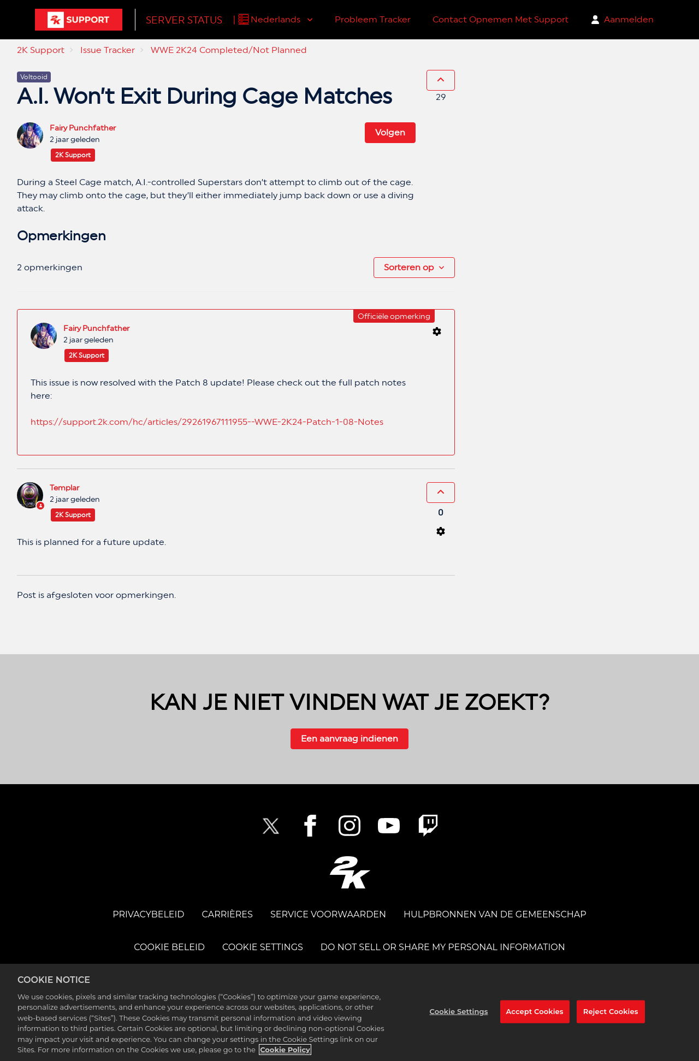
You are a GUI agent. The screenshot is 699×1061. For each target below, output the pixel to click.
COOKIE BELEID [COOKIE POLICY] (169, 947)
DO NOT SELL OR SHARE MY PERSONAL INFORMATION (443, 947)
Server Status (184, 20)
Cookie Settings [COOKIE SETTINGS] (262, 947)
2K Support (40, 50)
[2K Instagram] (349, 826)
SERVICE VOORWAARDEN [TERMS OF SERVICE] (328, 914)
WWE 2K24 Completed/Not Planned (229, 50)
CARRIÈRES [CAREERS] (227, 914)
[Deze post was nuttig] (440, 80)
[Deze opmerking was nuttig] (440, 492)
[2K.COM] (349, 872)
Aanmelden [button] (629, 19)
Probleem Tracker (373, 19)
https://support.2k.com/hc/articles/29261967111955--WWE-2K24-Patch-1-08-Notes (207, 422)
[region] (349, 1012)
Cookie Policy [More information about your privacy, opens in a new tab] (285, 1049)
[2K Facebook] (310, 826)
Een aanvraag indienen (349, 738)
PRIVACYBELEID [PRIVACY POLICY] (148, 914)
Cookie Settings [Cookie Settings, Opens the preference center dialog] (459, 1011)
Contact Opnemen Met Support (500, 19)
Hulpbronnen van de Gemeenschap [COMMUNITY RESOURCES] (495, 914)
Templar (64, 487)
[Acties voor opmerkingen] (437, 331)
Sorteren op (409, 267)
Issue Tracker (107, 50)
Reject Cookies (610, 1011)
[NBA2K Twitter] (271, 826)
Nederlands (277, 19)
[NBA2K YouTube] (389, 826)
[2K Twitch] (428, 826)
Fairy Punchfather (83, 127)
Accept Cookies (535, 1011)
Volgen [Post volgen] (390, 132)
